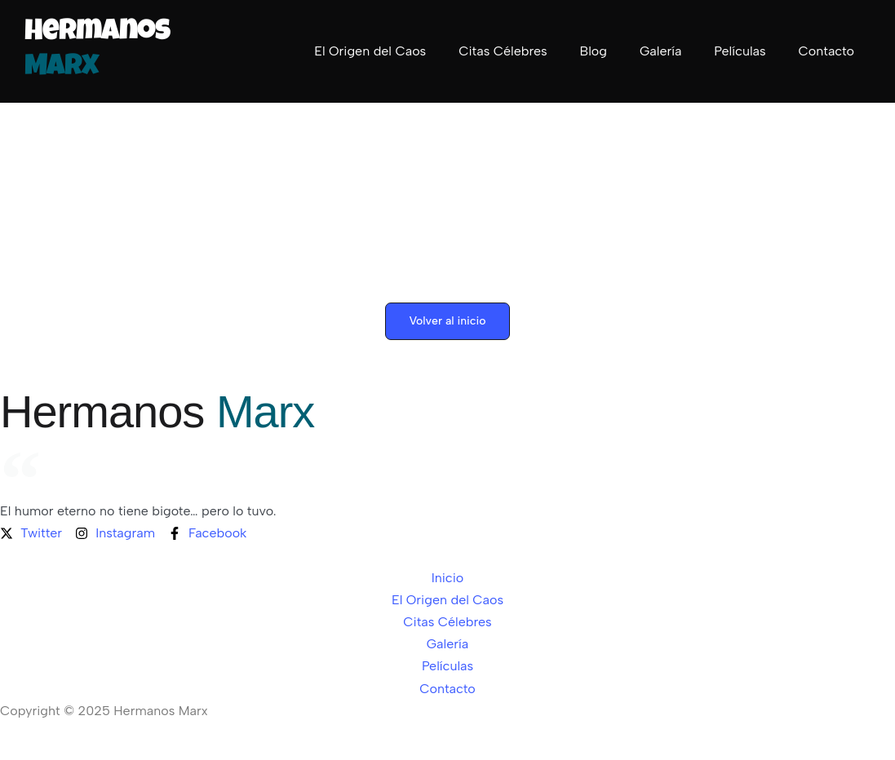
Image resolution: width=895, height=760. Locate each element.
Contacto (826, 51)
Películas (739, 51)
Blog (593, 51)
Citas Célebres (503, 51)
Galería (660, 51)
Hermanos (157, 411)
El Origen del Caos (370, 51)
